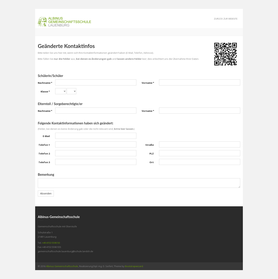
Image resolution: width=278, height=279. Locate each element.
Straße (149, 144)
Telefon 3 (44, 162)
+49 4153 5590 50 (51, 242)
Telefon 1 (44, 144)
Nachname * (45, 82)
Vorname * (148, 82)
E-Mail (46, 136)
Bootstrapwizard (134, 266)
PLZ (151, 153)
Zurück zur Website (226, 18)
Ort (151, 162)
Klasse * (45, 91)
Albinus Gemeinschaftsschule (62, 266)
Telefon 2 (44, 153)
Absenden (45, 193)
